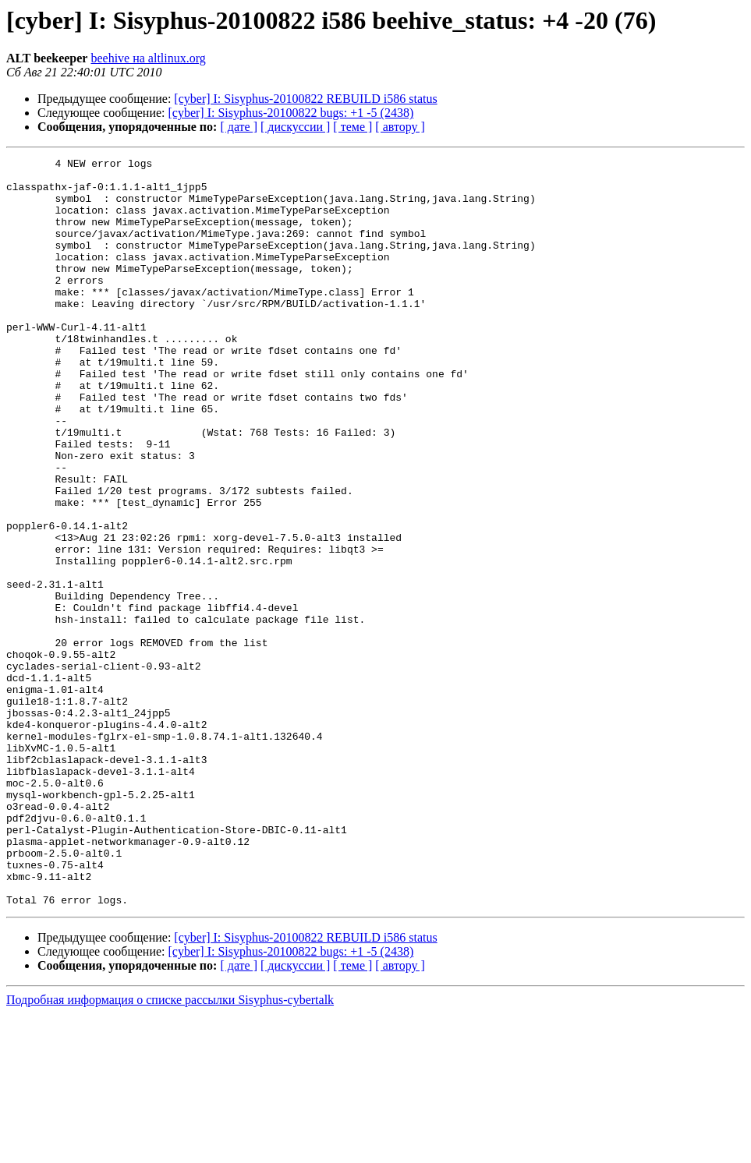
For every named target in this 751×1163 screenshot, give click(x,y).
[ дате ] (238, 126)
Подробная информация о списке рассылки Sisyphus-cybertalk (170, 1149)
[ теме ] (352, 126)
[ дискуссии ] (295, 126)
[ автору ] (399, 126)
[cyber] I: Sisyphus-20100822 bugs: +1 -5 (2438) (291, 112)
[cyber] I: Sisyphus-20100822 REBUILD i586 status (305, 98)
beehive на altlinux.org (147, 58)
